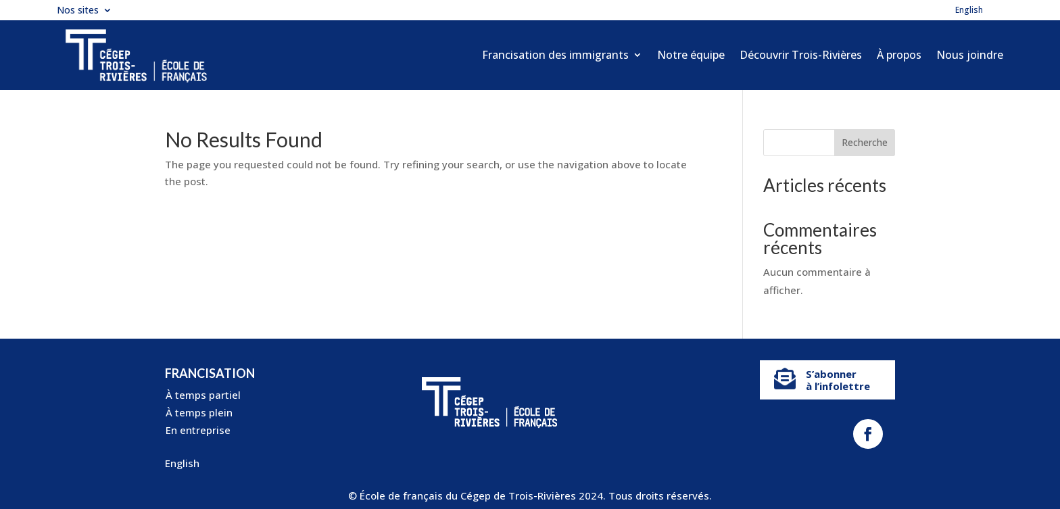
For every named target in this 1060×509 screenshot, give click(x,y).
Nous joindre (969, 54)
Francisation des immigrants (555, 54)
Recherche (865, 142)
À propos (899, 54)
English (969, 10)
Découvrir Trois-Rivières (801, 54)
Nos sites (78, 10)
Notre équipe (691, 54)
